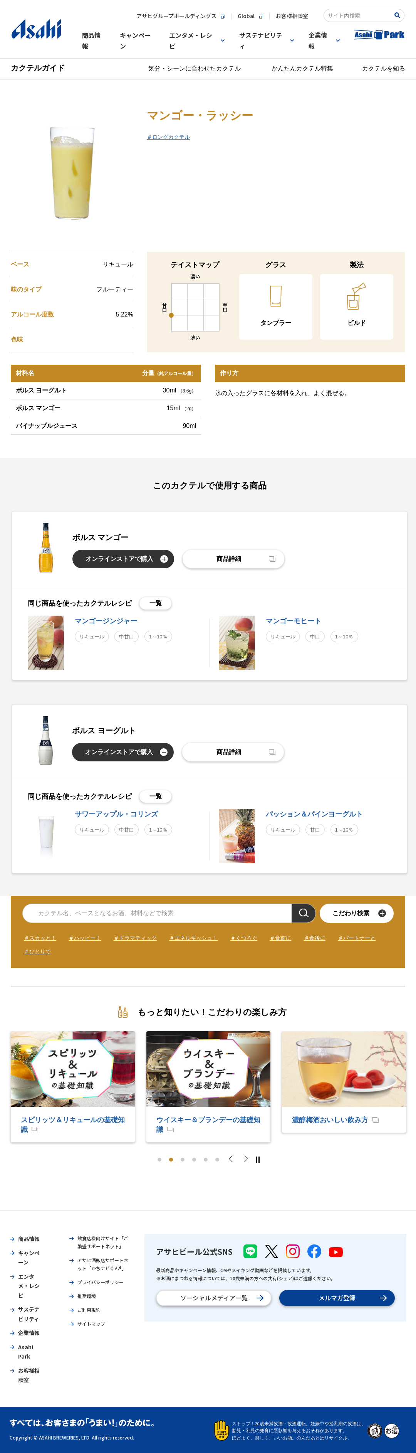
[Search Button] (399, 15)
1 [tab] (159, 1160)
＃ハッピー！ (85, 938)
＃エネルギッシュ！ (193, 938)
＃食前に (280, 938)
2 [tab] (171, 1160)
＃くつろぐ (243, 938)
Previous (233, 1159)
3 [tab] (183, 1160)
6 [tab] (217, 1160)
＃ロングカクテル (168, 137)
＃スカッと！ (40, 938)
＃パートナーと (357, 938)
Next (245, 1159)
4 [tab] (194, 1160)
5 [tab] (206, 1160)
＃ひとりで (37, 951)
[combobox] (359, 15)
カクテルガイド (38, 68)
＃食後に (314, 938)
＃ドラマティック (135, 938)
